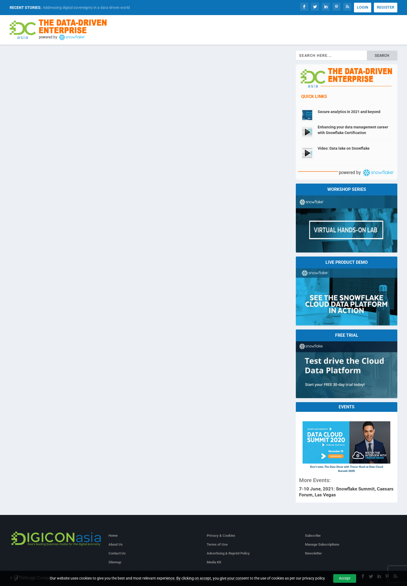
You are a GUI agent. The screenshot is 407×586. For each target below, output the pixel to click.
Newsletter (313, 553)
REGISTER (385, 7)
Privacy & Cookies (221, 536)
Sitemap (114, 562)
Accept (344, 578)
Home (113, 536)
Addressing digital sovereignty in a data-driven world (86, 7)
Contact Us (117, 553)
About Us (115, 544)
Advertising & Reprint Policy (228, 553)
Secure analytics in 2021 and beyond (349, 112)
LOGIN (362, 7)
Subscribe (313, 536)
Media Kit (214, 562)
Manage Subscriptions (322, 544)
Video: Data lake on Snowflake (344, 148)
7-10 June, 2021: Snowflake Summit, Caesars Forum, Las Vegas (346, 491)
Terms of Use (217, 544)
